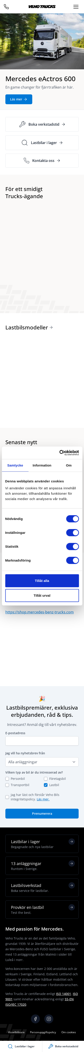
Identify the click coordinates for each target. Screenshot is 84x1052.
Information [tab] (42, 465)
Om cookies (68, 1032)
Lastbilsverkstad (43, 887)
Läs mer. (43, 799)
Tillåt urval (42, 595)
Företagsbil (57, 778)
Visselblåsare (16, 1032)
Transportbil (20, 785)
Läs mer (19, 99)
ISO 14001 (63, 994)
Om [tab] (69, 465)
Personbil (18, 778)
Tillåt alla (42, 581)
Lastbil (54, 785)
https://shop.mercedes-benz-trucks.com (39, 612)
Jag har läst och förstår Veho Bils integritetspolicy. (35, 797)
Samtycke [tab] (15, 465)
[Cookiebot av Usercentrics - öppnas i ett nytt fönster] (60, 453)
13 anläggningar (43, 865)
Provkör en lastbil (43, 909)
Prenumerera (42, 813)
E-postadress (15, 733)
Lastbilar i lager (43, 843)
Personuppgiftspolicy (43, 1032)
